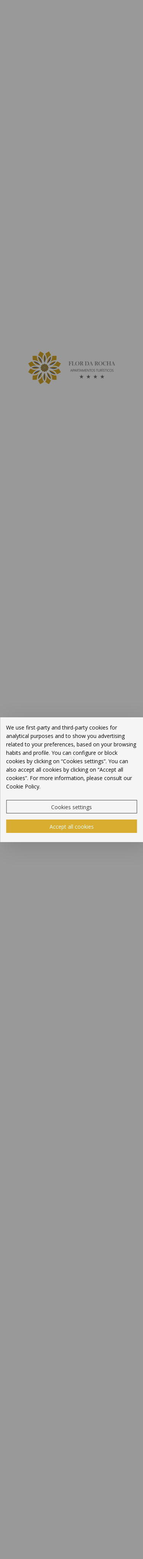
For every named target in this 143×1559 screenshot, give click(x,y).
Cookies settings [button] (71, 807)
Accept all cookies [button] (72, 826)
